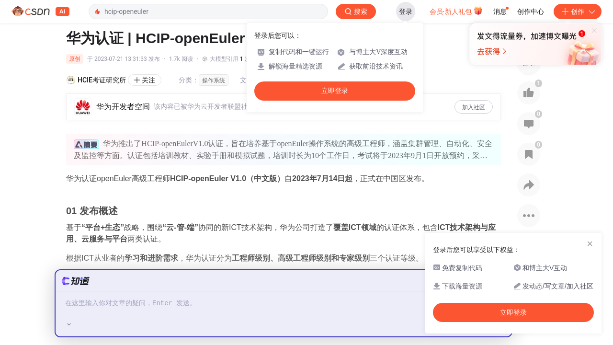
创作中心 (530, 11)
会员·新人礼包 (456, 10)
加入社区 (473, 107)
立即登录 (334, 90)
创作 (577, 11)
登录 (405, 11)
